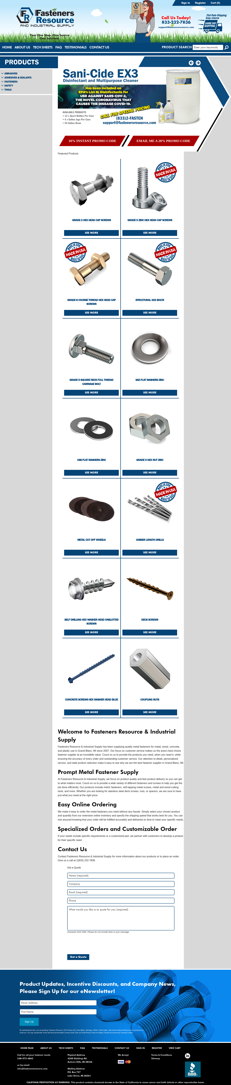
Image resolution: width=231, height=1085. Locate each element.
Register (200, 2)
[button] (198, 63)
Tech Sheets (42, 47)
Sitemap (155, 1058)
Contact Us (99, 47)
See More (91, 233)
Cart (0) (215, 2)
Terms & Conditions (161, 1055)
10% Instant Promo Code (92, 141)
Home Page (26, 1048)
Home (7, 47)
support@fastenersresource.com (176, 27)
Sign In (185, 2)
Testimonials (76, 47)
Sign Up (29, 1021)
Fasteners (10, 81)
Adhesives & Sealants (17, 77)
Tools (7, 89)
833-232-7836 (176, 22)
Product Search (177, 47)
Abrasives (10, 73)
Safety (8, 85)
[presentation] (91, 942)
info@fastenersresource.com (32, 1068)
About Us (22, 47)
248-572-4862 (25, 1058)
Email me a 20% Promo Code (163, 141)
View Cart (175, 1048)
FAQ (58, 47)
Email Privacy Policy (89, 1033)
